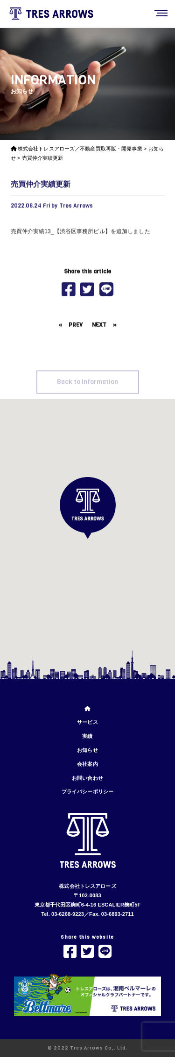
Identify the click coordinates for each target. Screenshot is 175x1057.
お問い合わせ (87, 778)
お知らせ (87, 750)
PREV (76, 328)
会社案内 (87, 764)
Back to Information (87, 389)
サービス (87, 722)
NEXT (99, 328)
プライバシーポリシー (87, 791)
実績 (87, 736)
